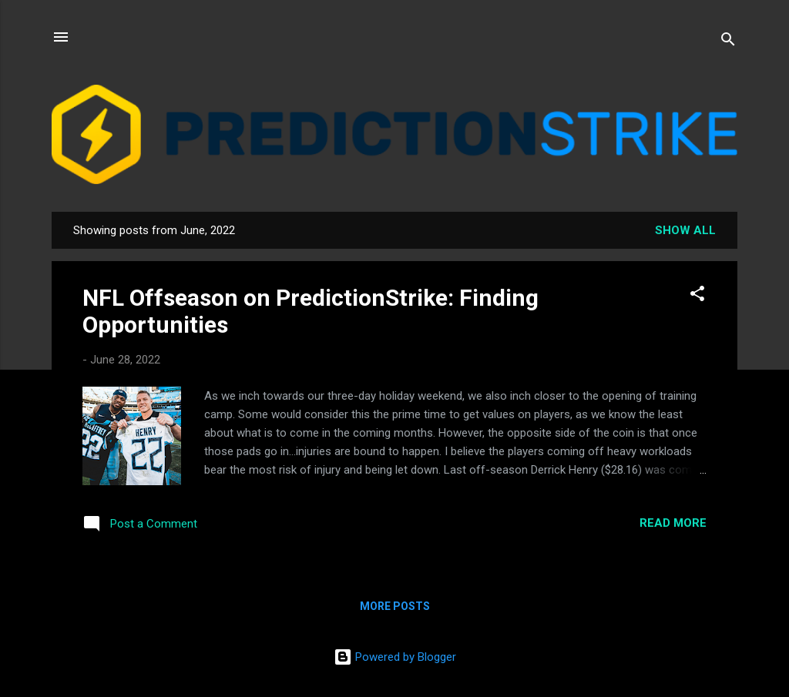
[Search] (728, 41)
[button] (697, 296)
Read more (673, 523)
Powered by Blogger (395, 657)
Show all (685, 230)
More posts (395, 606)
